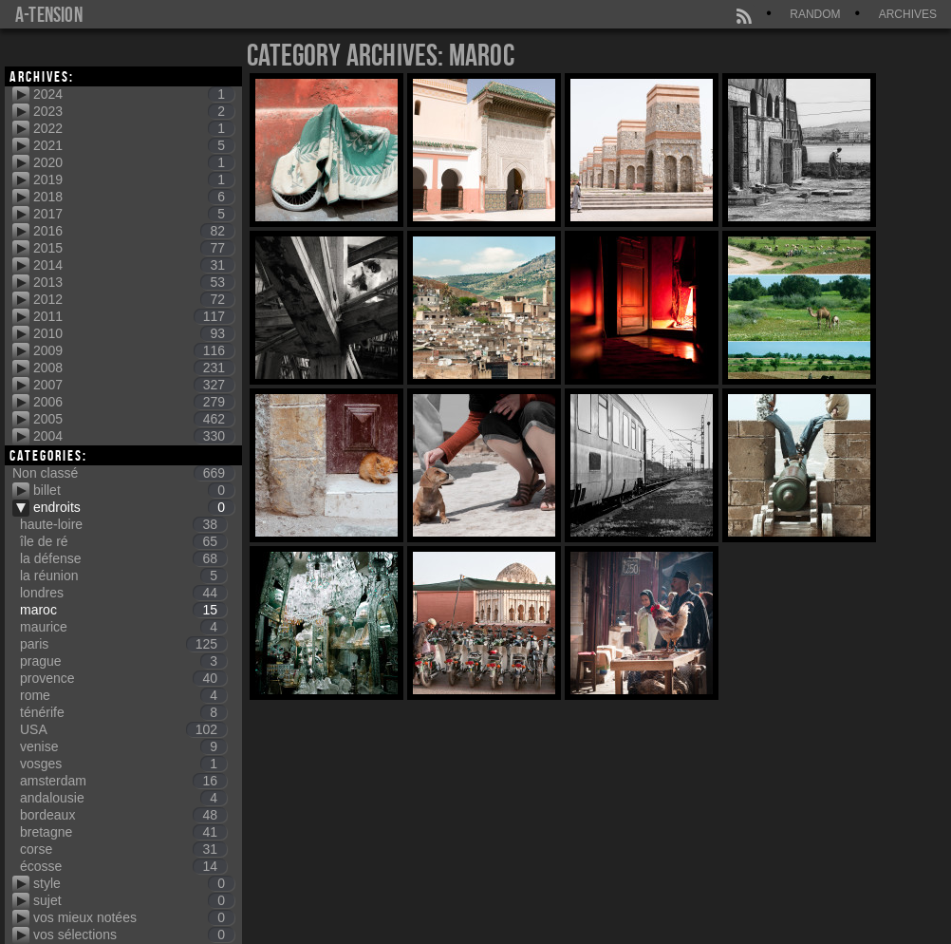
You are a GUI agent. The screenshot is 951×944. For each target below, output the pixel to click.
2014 (133, 265)
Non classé (123, 473)
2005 (133, 418)
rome (123, 695)
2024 (133, 94)
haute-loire (123, 524)
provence (123, 678)
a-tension (49, 14)
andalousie (123, 797)
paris (123, 643)
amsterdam (123, 780)
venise (123, 746)
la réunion (123, 575)
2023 (133, 111)
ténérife (123, 712)
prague (123, 661)
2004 (133, 436)
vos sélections (133, 934)
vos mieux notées (133, 917)
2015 (133, 247)
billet (133, 490)
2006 (133, 401)
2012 (133, 299)
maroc (123, 609)
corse (123, 849)
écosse (123, 866)
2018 (133, 196)
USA (123, 729)
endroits (133, 507)
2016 (133, 230)
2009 (133, 350)
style (133, 883)
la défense (123, 558)
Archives (908, 14)
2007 (133, 384)
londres (123, 592)
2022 (133, 128)
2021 (133, 145)
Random (815, 14)
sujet (133, 900)
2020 (133, 162)
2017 (133, 213)
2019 (133, 179)
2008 (133, 367)
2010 (133, 333)
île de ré (123, 541)
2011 (133, 316)
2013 (133, 282)
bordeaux (123, 814)
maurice (123, 626)
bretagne (123, 832)
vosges (123, 763)
